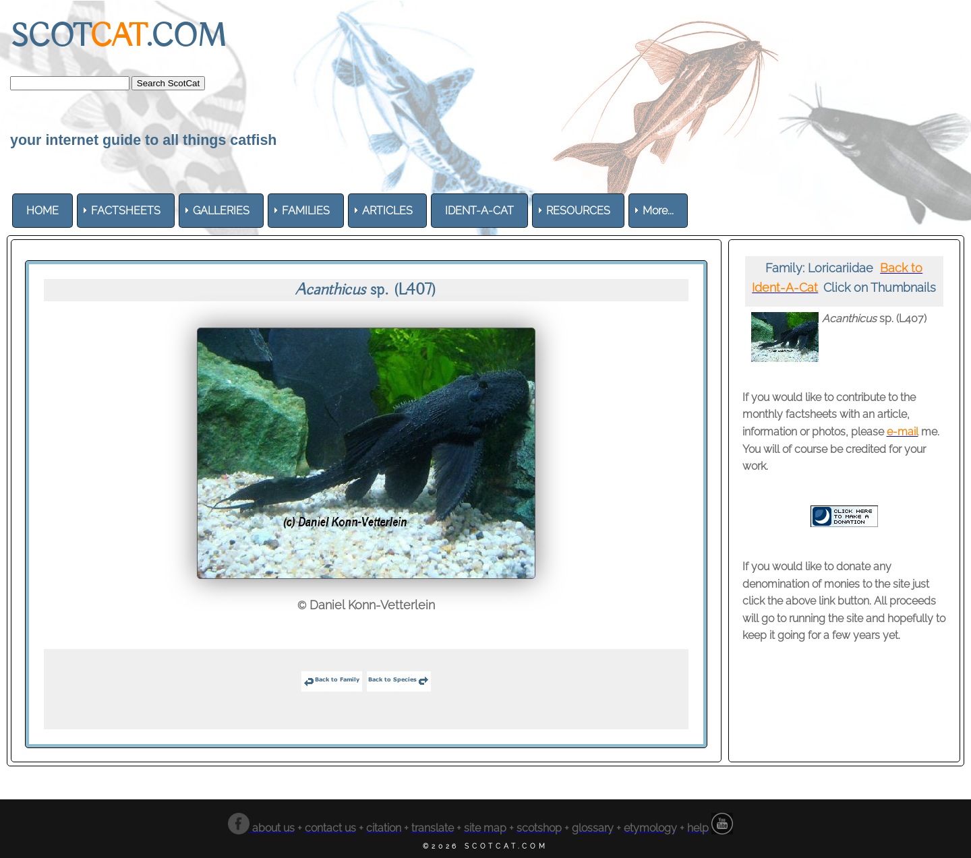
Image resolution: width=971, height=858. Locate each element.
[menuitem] (42, 210)
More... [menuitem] (658, 210)
